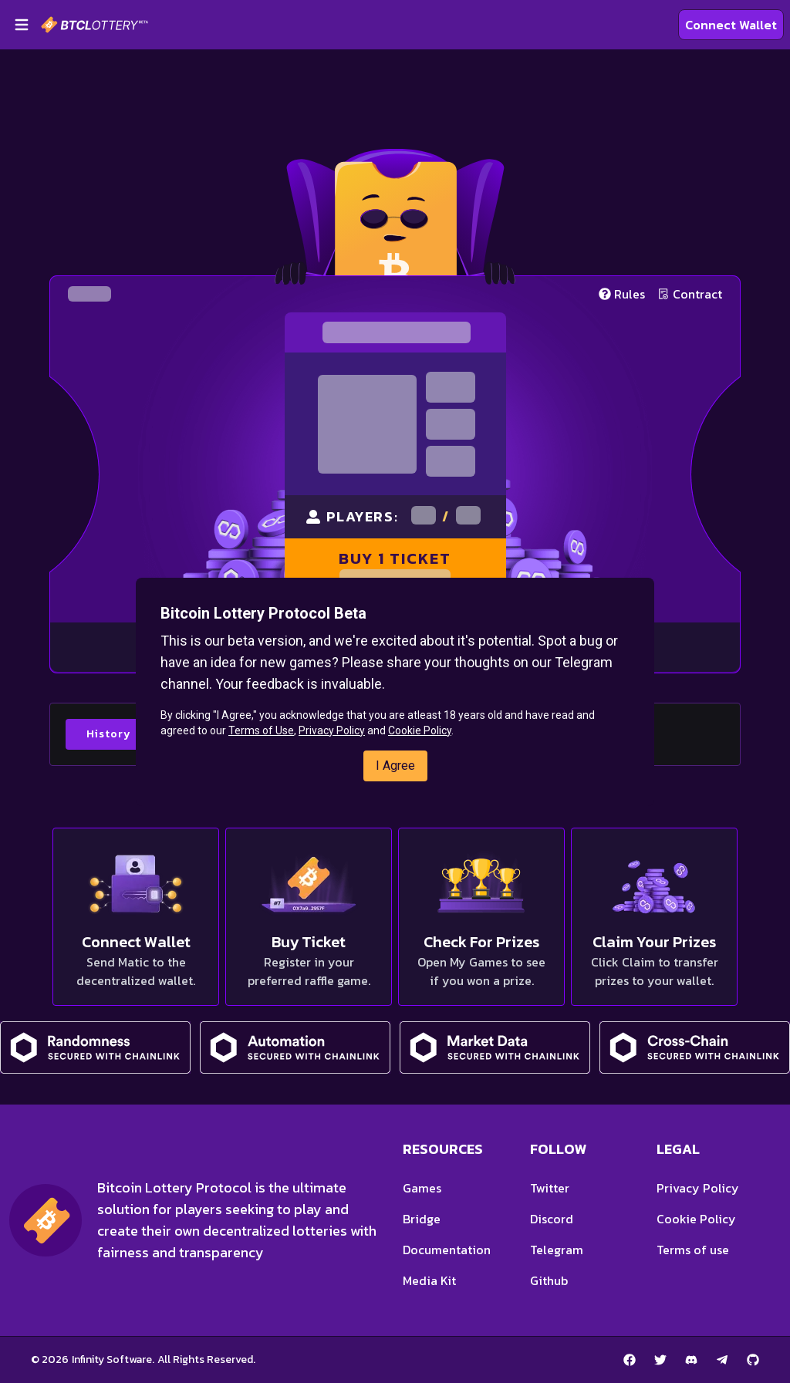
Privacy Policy (332, 730)
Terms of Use (261, 730)
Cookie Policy (419, 730)
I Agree (395, 765)
